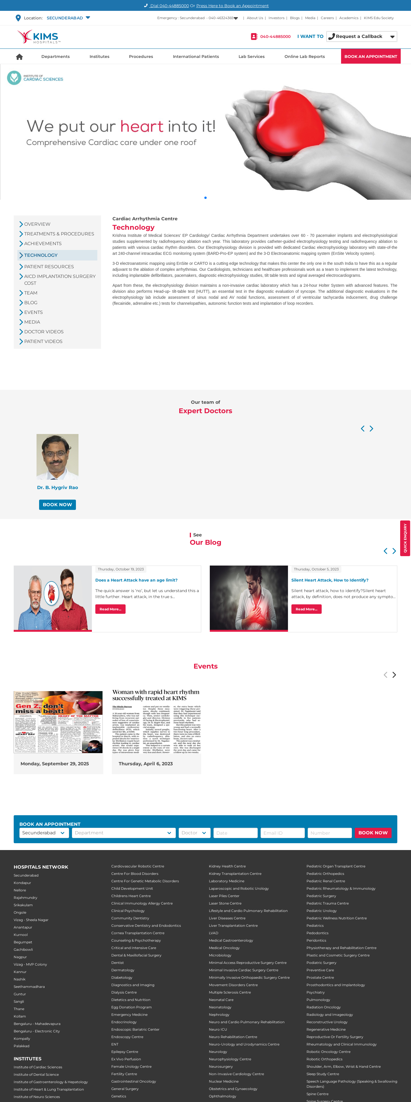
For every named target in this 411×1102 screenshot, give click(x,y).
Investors (277, 18)
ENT (114, 1044)
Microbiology (220, 955)
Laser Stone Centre (225, 903)
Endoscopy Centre (127, 1037)
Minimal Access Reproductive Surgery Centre (248, 962)
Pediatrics (315, 925)
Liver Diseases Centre (227, 918)
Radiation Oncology (324, 1007)
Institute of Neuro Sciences (37, 1097)
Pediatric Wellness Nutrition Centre (337, 918)
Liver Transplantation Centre (233, 925)
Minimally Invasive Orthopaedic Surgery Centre (249, 977)
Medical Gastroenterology (231, 940)
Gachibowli (23, 949)
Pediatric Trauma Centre (328, 903)
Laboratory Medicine (226, 881)
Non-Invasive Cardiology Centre (236, 1074)
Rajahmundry (25, 897)
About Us (255, 18)
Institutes (99, 56)
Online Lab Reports (305, 56)
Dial (165, 5)
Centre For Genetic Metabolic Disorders (145, 881)
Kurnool (21, 935)
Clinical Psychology (128, 911)
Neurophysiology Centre (230, 1059)
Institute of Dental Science (36, 1074)
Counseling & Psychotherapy (136, 940)
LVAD (213, 933)
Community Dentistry (130, 918)
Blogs (295, 18)
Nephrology (219, 1014)
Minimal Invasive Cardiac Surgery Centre (243, 970)
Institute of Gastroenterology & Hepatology (51, 1082)
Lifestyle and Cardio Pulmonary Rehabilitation (248, 911)
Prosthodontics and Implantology (336, 985)
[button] (68, 18)
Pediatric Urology (322, 911)
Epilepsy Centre (124, 1051)
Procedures (141, 56)
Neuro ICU (218, 1029)
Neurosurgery (221, 1066)
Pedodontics (318, 933)
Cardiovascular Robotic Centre (137, 866)
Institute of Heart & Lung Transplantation (49, 1089)
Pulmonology (318, 1000)
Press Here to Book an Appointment (232, 5)
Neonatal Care (221, 1000)
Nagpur (20, 957)
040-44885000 (275, 36)
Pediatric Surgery (321, 896)
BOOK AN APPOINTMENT (370, 56)
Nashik (19, 979)
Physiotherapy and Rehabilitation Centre (341, 948)
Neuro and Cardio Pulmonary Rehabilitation (247, 1022)
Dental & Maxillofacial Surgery (136, 955)
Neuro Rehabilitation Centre (233, 1037)
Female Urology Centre (131, 1066)
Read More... (110, 609)
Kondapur (22, 883)
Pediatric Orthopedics (325, 873)
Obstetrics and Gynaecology (233, 1089)
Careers (327, 18)
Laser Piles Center (224, 896)
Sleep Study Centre (323, 1074)
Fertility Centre (124, 1074)
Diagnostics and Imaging (132, 985)
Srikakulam (23, 905)
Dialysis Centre (124, 992)
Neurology (218, 1051)
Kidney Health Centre (227, 866)
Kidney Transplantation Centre (235, 873)
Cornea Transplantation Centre (137, 933)
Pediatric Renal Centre (326, 881)
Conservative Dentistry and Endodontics (146, 925)
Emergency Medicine (129, 1014)
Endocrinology (124, 1022)
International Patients (196, 56)
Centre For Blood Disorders (134, 873)
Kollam (20, 1016)
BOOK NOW (57, 504)
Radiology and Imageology (330, 1014)
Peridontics (316, 940)
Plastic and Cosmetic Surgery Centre (338, 955)
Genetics (118, 1096)
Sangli (19, 1001)
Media (310, 18)
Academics (348, 18)
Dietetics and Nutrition (130, 1000)
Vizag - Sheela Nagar (31, 920)
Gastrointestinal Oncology (133, 1081)
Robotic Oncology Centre (328, 1051)
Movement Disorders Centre (233, 985)
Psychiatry (316, 992)
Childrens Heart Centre (131, 896)
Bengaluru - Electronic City (37, 1031)
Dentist (117, 962)
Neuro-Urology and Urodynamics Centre (244, 1044)
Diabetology (121, 977)
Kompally (22, 1038)
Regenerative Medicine (326, 1029)
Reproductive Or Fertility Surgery (335, 1037)
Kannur (20, 972)
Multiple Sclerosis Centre (230, 992)
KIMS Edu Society (379, 18)
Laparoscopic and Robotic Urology (239, 888)
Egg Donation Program (131, 1007)
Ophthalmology (222, 1096)
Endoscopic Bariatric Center (135, 1029)
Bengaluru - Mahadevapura (37, 1024)
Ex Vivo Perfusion (126, 1059)
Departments (55, 56)
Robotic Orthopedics (324, 1059)
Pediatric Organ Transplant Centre (336, 866)
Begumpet (23, 942)
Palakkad (21, 1046)
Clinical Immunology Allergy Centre (142, 903)
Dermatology (122, 970)
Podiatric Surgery (322, 962)
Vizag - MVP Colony (30, 964)
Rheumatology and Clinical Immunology (342, 1044)
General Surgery (125, 1089)
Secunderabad (26, 875)
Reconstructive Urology (327, 1022)
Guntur (20, 994)
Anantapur (23, 927)
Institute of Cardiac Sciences (38, 1067)
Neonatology (220, 1007)
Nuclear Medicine (224, 1081)
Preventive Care (320, 970)
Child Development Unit (132, 888)
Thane (19, 1009)
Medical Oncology (224, 948)
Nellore (20, 890)
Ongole (20, 912)
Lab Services (252, 56)
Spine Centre (318, 1094)
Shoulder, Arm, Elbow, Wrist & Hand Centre (344, 1066)
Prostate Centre (320, 977)
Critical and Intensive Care (133, 948)
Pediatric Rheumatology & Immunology (341, 888)
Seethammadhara (29, 986)
